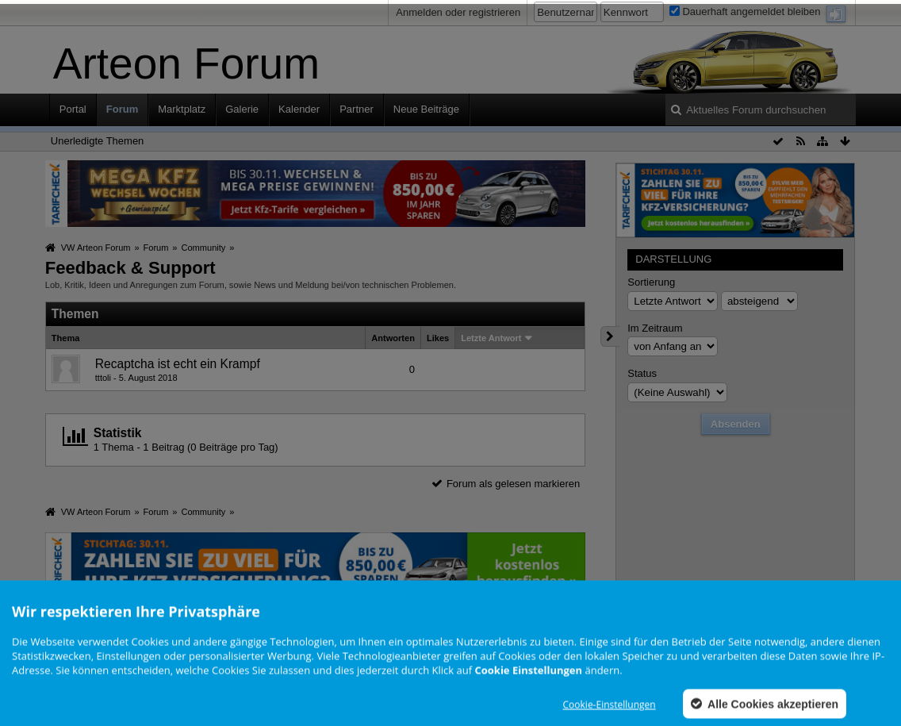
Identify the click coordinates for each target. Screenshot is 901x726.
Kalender (299, 109)
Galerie (242, 109)
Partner (356, 109)
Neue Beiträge (426, 109)
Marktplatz (181, 109)
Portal (72, 109)
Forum (122, 109)
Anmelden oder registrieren (458, 12)
